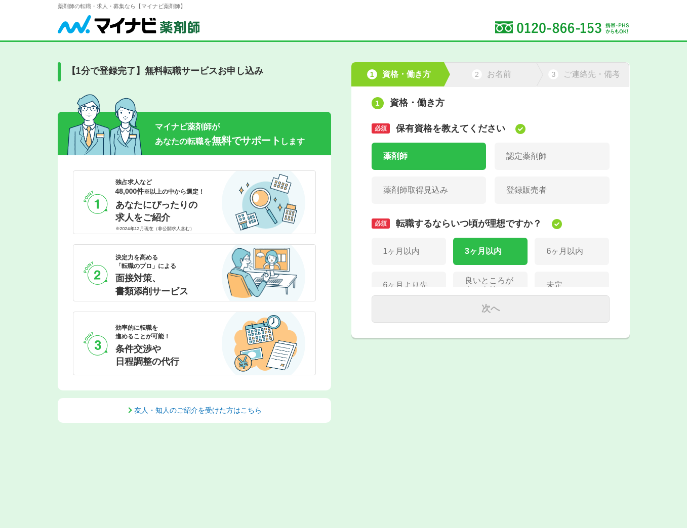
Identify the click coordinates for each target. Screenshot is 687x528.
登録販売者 (526, 190)
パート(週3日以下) (416, 380)
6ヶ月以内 (564, 251)
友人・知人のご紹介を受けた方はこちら (198, 410)
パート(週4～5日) (537, 380)
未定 (554, 285)
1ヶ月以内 (401, 251)
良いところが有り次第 (489, 285)
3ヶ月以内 (483, 251)
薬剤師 (395, 156)
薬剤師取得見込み (415, 190)
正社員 (395, 346)
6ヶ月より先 (405, 285)
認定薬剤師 (526, 156)
